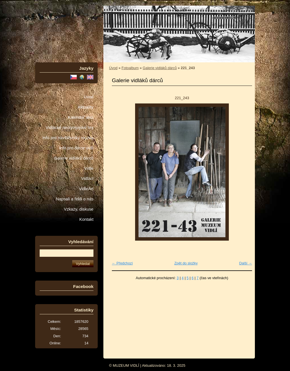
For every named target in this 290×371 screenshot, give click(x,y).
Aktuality (85, 107)
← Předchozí (122, 263)
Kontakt (86, 219)
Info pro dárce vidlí (76, 148)
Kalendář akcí (80, 117)
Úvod (88, 97)
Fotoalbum (129, 68)
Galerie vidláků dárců (73, 158)
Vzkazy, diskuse (78, 209)
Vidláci (87, 178)
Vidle (88, 168)
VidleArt (86, 188)
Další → (245, 263)
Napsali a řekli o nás (74, 199)
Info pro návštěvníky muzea (67, 137)
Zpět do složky (186, 263)
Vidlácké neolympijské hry (69, 127)
